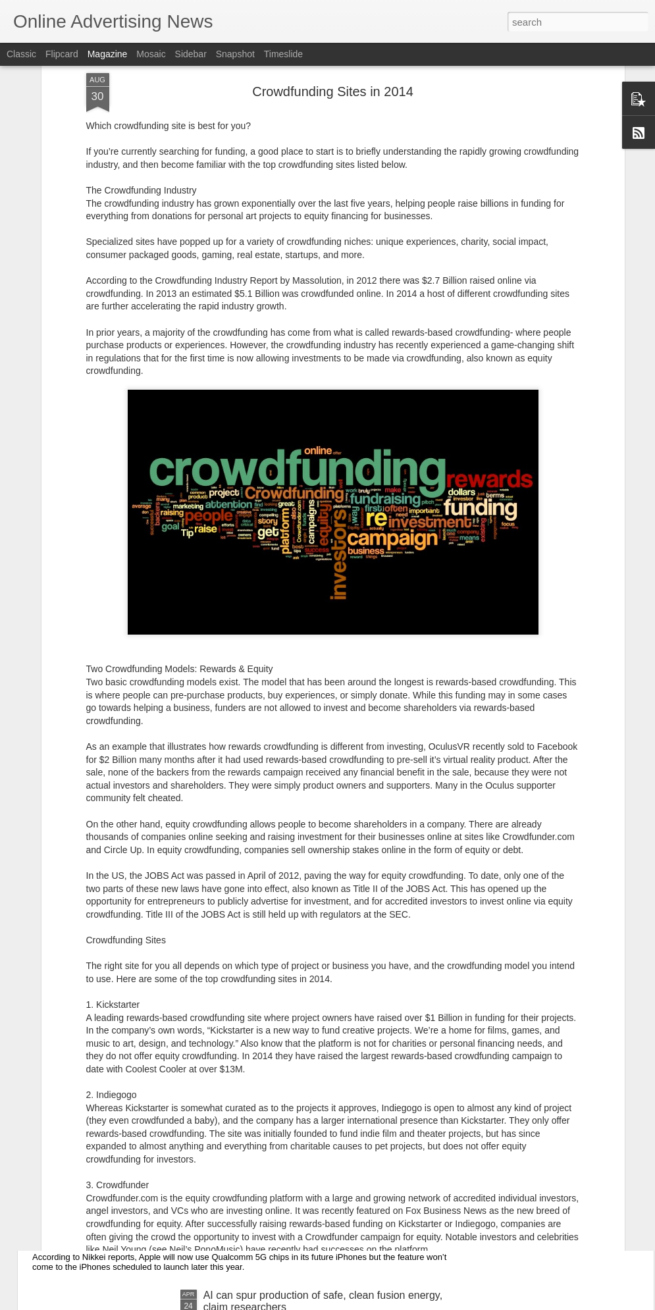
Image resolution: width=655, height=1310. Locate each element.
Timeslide (283, 54)
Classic (21, 54)
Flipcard (61, 54)
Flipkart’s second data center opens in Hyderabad (319, 1054)
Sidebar (191, 54)
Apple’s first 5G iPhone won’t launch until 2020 (164, 1203)
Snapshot (235, 54)
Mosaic (150, 54)
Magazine (108, 54)
